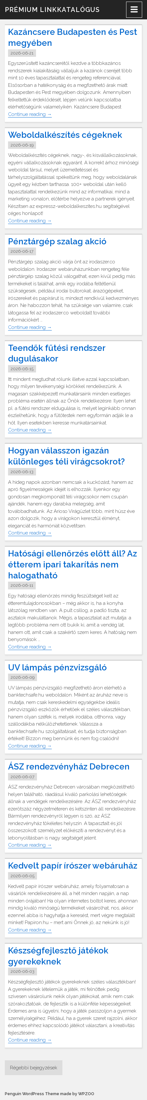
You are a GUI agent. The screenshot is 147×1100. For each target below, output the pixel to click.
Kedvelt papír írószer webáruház (72, 866)
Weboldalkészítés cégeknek (65, 135)
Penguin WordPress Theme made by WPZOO (49, 1093)
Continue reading (30, 114)
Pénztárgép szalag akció (57, 241)
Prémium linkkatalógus (52, 10)
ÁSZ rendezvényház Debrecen (69, 766)
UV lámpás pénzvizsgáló (57, 667)
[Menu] (134, 10)
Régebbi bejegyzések (33, 1068)
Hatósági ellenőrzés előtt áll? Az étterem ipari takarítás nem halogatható (72, 564)
